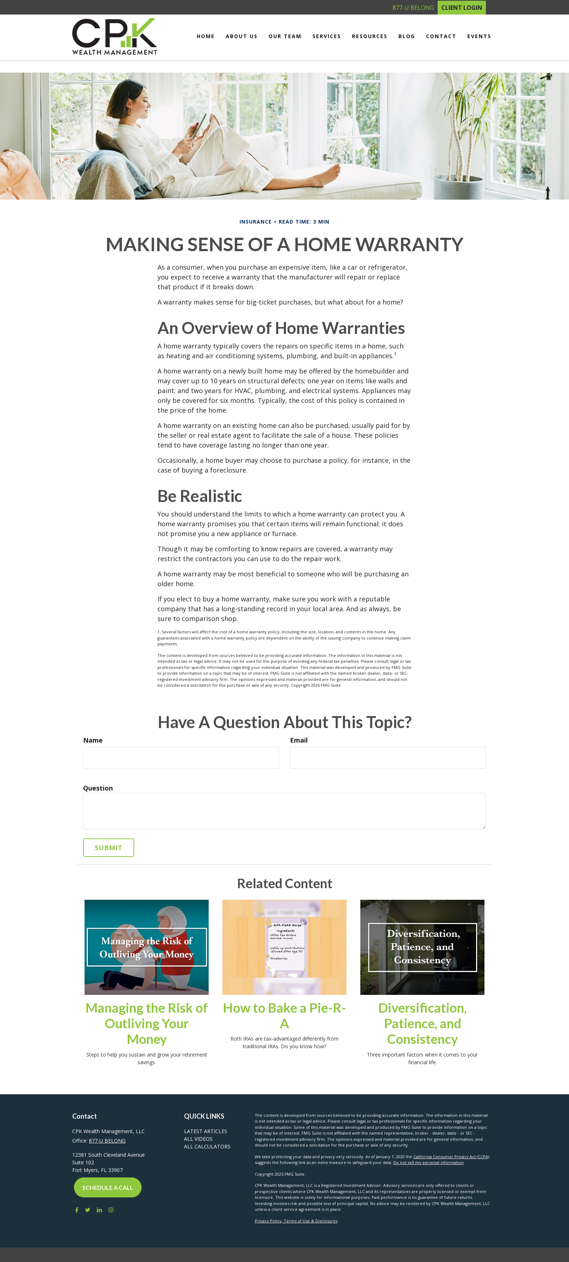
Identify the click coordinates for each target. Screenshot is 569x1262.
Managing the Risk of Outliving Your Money (146, 1023)
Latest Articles (205, 1131)
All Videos (198, 1138)
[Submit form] (108, 847)
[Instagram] (111, 1209)
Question (98, 788)
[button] (241, 36)
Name (93, 740)
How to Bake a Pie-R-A (284, 1015)
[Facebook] (75, 1209)
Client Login (461, 8)
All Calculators (207, 1146)
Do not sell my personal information (428, 1162)
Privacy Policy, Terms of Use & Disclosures (296, 1221)
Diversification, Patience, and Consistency (422, 1023)
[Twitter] (87, 1210)
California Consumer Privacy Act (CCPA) (451, 1156)
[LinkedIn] (99, 1210)
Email (299, 740)
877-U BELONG (413, 8)
